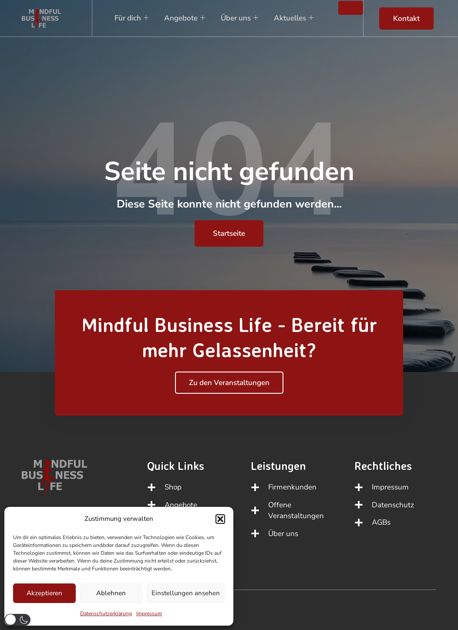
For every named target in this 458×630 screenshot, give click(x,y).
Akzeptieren (44, 593)
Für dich (130, 18)
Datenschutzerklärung (106, 613)
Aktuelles (292, 18)
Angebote (182, 18)
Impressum (149, 613)
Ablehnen (111, 593)
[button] (220, 519)
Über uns (237, 18)
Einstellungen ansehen (186, 593)
